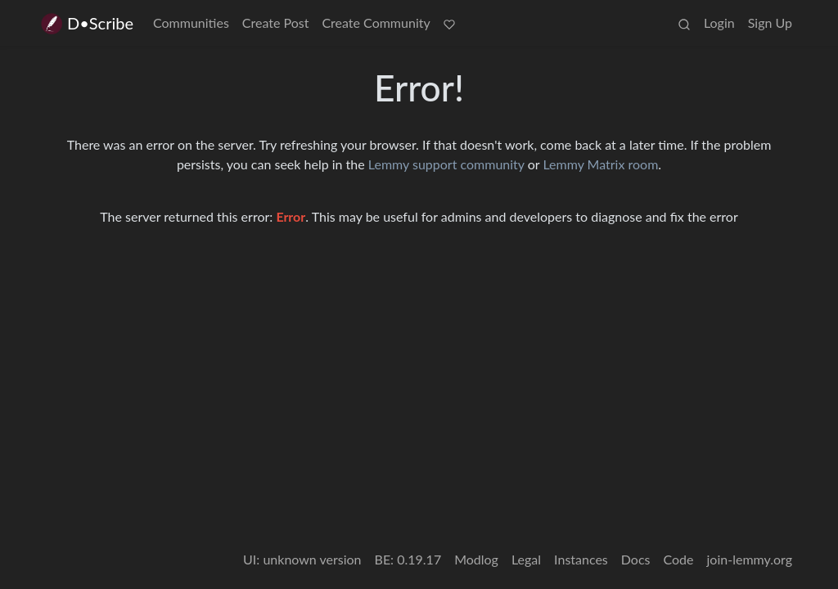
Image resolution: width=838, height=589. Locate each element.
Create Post (275, 22)
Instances (581, 559)
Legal (526, 559)
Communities (191, 22)
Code (679, 559)
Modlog (476, 559)
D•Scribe (86, 23)
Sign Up (770, 22)
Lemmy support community (446, 164)
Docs (636, 559)
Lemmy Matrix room (600, 164)
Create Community (376, 22)
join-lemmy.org (749, 559)
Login (719, 22)
